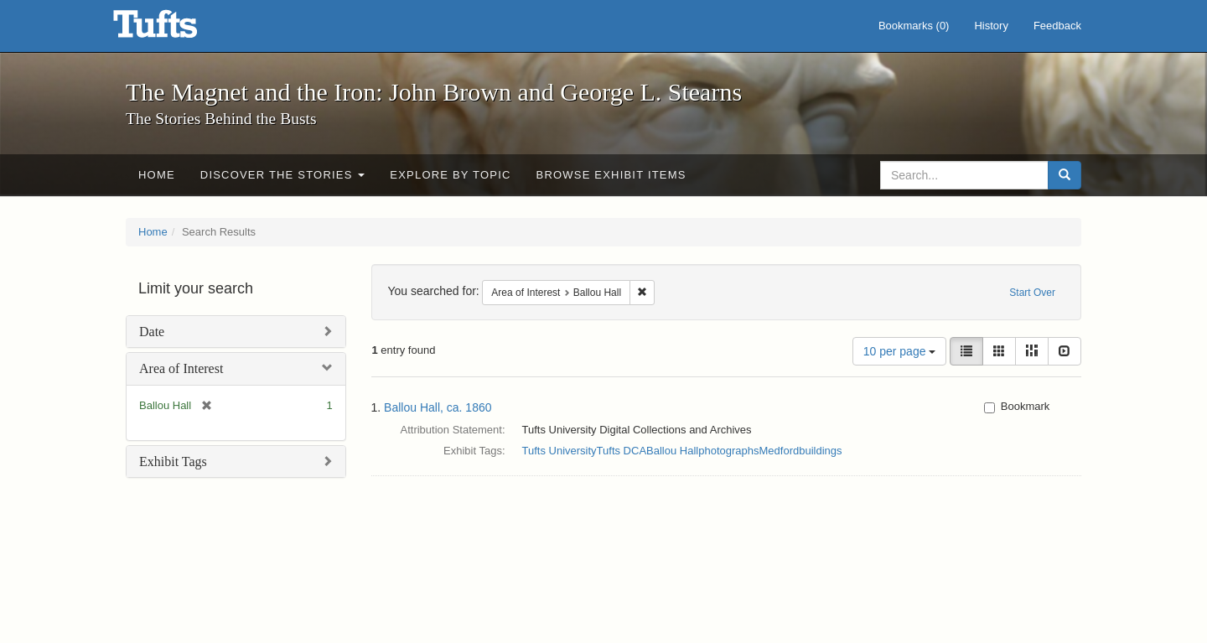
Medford (779, 450)
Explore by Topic (450, 175)
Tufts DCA (621, 450)
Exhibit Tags (173, 461)
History (991, 25)
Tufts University (559, 450)
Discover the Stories (282, 175)
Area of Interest (181, 368)
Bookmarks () (914, 25)
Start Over (1032, 292)
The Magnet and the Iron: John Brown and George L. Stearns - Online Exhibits (176, 29)
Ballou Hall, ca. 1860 (437, 407)
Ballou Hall (672, 450)
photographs (728, 450)
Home (156, 175)
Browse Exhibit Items (611, 175)
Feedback (1057, 25)
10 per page (899, 351)
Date (151, 331)
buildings (820, 450)
